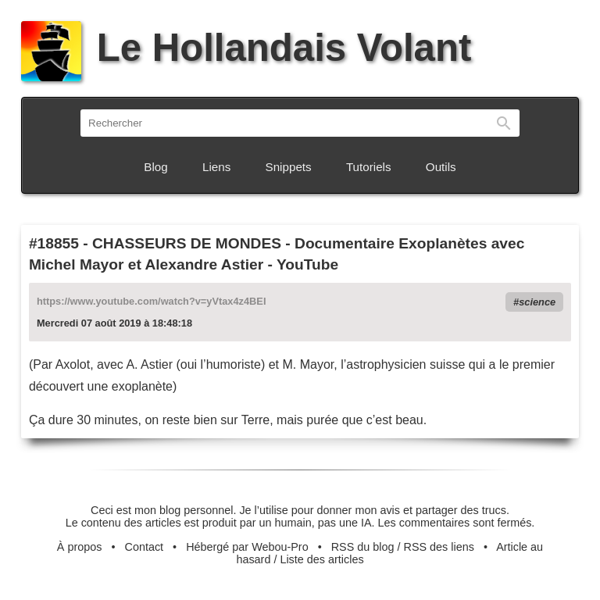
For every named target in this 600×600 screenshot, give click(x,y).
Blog (155, 166)
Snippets (289, 166)
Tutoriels (368, 166)
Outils (441, 166)
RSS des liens (439, 547)
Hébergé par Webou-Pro (247, 547)
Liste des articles (321, 559)
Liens (216, 166)
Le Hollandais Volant (246, 48)
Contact (144, 547)
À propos (79, 547)
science (537, 302)
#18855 (54, 243)
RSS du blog (363, 547)
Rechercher (504, 123)
